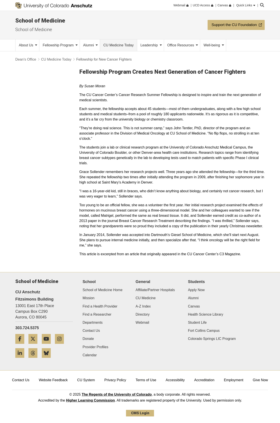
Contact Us (91, 330)
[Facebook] (21, 345)
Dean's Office (25, 59)
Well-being (213, 45)
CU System (86, 380)
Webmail (142, 322)
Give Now (260, 380)
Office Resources (182, 45)
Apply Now (196, 290)
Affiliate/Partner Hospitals (155, 290)
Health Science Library (205, 314)
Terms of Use (146, 380)
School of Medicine (40, 20)
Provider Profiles (95, 347)
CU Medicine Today (56, 59)
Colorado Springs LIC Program (212, 339)
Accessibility (175, 380)
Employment (233, 380)
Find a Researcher (97, 314)
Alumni (90, 45)
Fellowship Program (60, 45)
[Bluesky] (48, 359)
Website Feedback (53, 380)
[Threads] (34, 359)
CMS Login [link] (140, 413)
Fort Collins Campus (204, 330)
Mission (88, 298)
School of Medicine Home (102, 290)
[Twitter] (34, 345)
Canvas (194, 306)
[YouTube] (48, 345)
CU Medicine (146, 298)
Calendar (90, 355)
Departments (93, 322)
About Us (28, 45)
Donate (88, 339)
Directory (143, 314)
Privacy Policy (115, 380)
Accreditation (204, 380)
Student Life (197, 322)
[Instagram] (61, 345)
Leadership (151, 45)
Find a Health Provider (100, 306)
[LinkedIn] (21, 359)
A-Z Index (143, 306)
